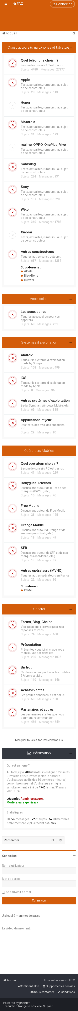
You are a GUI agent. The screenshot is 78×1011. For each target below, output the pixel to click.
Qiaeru (50, 1006)
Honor (25, 102)
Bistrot (26, 667)
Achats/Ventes (32, 690)
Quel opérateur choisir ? (39, 463)
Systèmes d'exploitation (39, 342)
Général (39, 609)
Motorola (28, 122)
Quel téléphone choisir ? (39, 60)
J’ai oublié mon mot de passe (21, 915)
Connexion (9, 855)
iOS (23, 378)
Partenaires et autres (37, 709)
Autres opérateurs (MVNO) (42, 570)
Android (27, 355)
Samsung (28, 164)
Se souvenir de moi (18, 892)
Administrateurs (32, 798)
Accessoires (39, 299)
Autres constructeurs (37, 251)
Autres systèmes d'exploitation (45, 400)
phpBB (23, 1003)
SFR (24, 548)
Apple (25, 80)
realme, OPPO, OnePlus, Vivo (43, 144)
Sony (25, 187)
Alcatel (27, 271)
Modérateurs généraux (22, 802)
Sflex (53, 823)
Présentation (31, 644)
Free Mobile (30, 506)
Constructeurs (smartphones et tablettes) (39, 47)
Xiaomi (26, 232)
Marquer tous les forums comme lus (39, 740)
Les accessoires (33, 312)
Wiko (25, 209)
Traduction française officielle (22, 1006)
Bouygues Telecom (36, 483)
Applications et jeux (36, 420)
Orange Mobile (32, 525)
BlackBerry (29, 275)
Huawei (27, 280)
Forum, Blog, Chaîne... (38, 622)
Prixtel (26, 590)
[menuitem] (18, 3)
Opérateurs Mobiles (39, 450)
